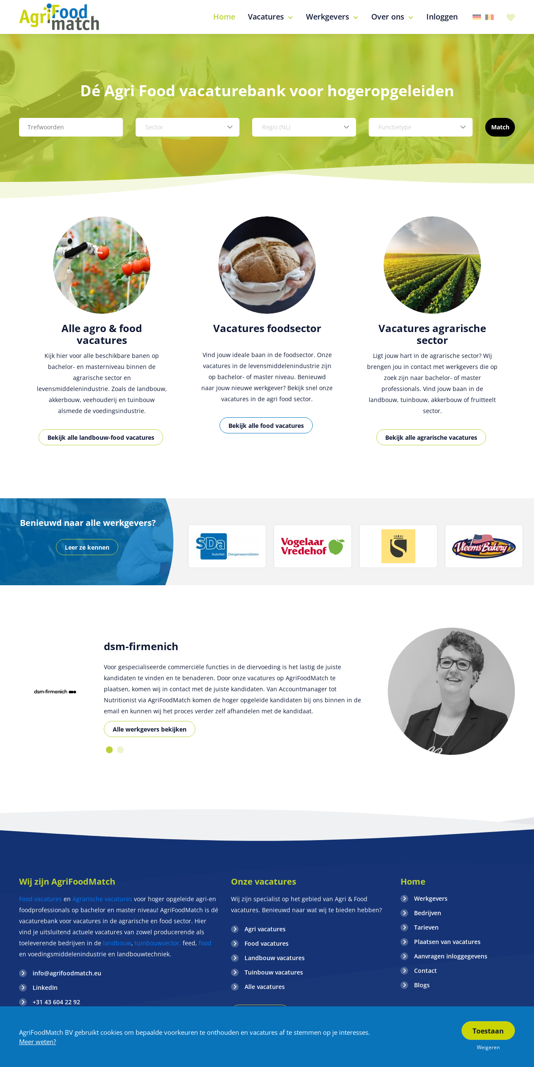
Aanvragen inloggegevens (450, 956)
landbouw (117, 943)
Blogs (422, 985)
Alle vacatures (265, 987)
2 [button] (120, 749)
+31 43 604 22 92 (56, 1002)
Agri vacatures (265, 929)
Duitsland (477, 17)
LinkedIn (45, 987)
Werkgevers (431, 898)
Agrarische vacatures (103, 899)
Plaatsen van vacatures (447, 942)
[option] (101, 340)
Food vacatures (40, 899)
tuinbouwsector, (158, 943)
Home (413, 881)
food (205, 943)
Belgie (489, 17)
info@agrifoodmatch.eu (67, 973)
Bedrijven (427, 913)
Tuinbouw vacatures (274, 972)
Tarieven (426, 927)
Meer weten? (37, 1041)
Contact (425, 970)
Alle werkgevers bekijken (149, 729)
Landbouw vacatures (275, 958)
